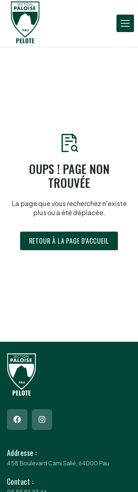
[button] (123, 23)
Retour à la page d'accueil (69, 240)
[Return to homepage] (36, 23)
